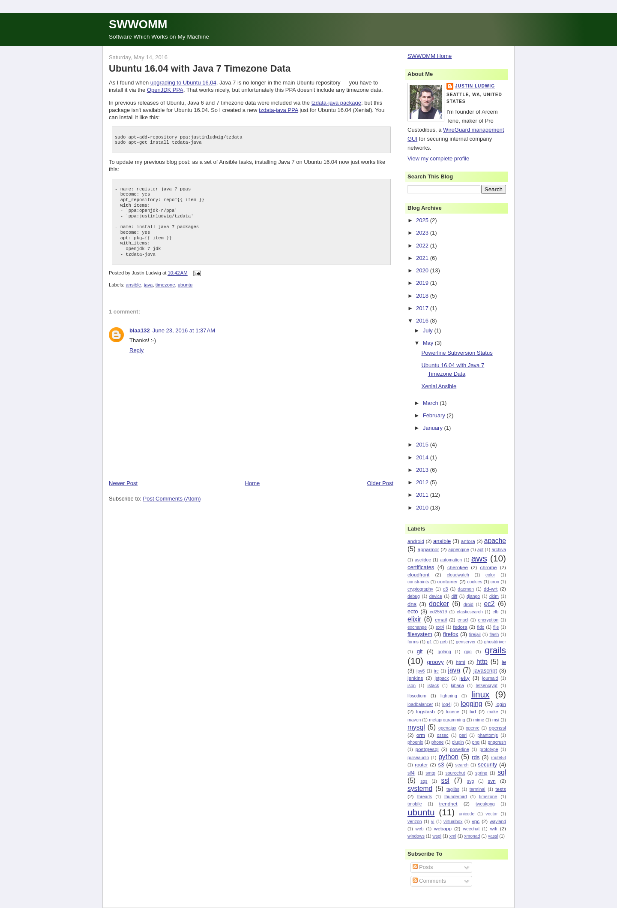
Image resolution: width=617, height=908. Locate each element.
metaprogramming (447, 720)
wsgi (436, 836)
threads (424, 796)
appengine (458, 549)
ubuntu (185, 284)
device (435, 596)
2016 (423, 320)
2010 (423, 507)
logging (471, 703)
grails (495, 650)
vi (432, 821)
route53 (498, 757)
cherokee (457, 567)
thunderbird (455, 796)
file (496, 627)
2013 (423, 470)
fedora (460, 627)
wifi (493, 828)
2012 (423, 482)
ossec (442, 735)
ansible (133, 284)
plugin (458, 742)
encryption (488, 620)
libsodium (416, 696)
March (431, 403)
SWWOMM (138, 24)
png (475, 742)
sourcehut (455, 773)
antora (468, 541)
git (420, 651)
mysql (416, 727)
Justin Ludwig (475, 86)
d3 (445, 589)
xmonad (472, 836)
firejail (475, 634)
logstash (425, 711)
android (415, 541)
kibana (457, 685)
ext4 (440, 627)
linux (480, 694)
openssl (497, 727)
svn (491, 781)
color (490, 575)
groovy (435, 662)
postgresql (427, 749)
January (433, 428)
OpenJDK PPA (165, 90)
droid (468, 604)
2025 (423, 220)
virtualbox (452, 821)
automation (451, 560)
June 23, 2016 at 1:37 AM (184, 330)
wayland (498, 821)
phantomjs (487, 735)
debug (413, 596)
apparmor (428, 549)
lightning (448, 696)
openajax (447, 728)
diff (454, 596)
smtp (430, 773)
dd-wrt (490, 588)
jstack (433, 685)
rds (475, 757)
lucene (452, 711)
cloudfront (418, 574)
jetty (464, 678)
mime (478, 720)
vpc (475, 821)
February (435, 415)
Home (252, 483)
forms (413, 642)
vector (491, 813)
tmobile (414, 804)
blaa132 (139, 330)
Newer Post (123, 483)
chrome (488, 567)
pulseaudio (418, 757)
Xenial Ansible (438, 386)
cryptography (420, 589)
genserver (466, 642)
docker (439, 603)
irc (436, 671)
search (461, 765)
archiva (499, 549)
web (420, 829)
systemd (419, 788)
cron (495, 581)
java (148, 284)
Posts (423, 867)
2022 (423, 245)
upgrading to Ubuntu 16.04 (183, 82)
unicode (466, 813)
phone (437, 742)
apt (480, 549)
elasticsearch (470, 611)
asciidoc (423, 560)
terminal (477, 789)
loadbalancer (420, 704)
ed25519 (438, 611)
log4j (447, 704)
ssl (445, 780)
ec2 (489, 603)
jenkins (415, 678)
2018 (423, 296)
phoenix (415, 742)
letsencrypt (486, 685)
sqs (423, 781)
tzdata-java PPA (278, 110)
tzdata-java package (336, 103)
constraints (418, 581)
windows (416, 836)
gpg (467, 651)
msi (495, 720)
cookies (474, 581)
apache (495, 540)
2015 (423, 444)
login (500, 704)
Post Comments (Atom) (172, 498)
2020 (423, 270)
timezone (165, 284)
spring (481, 773)
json (411, 685)
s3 (441, 764)
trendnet (448, 803)
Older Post (380, 483)
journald (490, 678)
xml (452, 836)
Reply (136, 350)
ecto (412, 611)
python (448, 756)
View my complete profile (438, 158)
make (492, 711)
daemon (466, 589)
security (487, 764)
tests (500, 789)
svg (470, 781)
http (482, 661)
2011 (423, 495)
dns (411, 604)
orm (420, 735)
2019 (423, 283)
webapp (443, 828)
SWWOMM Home (429, 56)
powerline (459, 749)
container (447, 581)
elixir (414, 619)
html (460, 662)
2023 (423, 232)
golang (444, 651)
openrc (472, 728)
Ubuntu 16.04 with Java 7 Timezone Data (200, 68)
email (441, 619)
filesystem (419, 634)
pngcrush (497, 742)
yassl (493, 836)
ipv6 (420, 671)
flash (494, 634)
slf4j (411, 773)
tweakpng (485, 804)
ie (504, 662)
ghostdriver (495, 642)
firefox (450, 634)
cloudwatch (458, 575)
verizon (414, 821)
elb (495, 611)
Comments (429, 881)
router (421, 764)
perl (463, 735)
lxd (473, 711)
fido (480, 627)
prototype (488, 749)
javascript (485, 670)
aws (479, 558)
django (473, 596)
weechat (471, 829)
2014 (423, 457)
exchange (417, 627)
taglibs (452, 789)
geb (443, 642)
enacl (463, 620)
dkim (494, 596)
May (429, 343)
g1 (429, 642)
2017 (423, 308)
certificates (420, 567)
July (428, 330)
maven (414, 720)
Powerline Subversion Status (456, 353)
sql (501, 772)
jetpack (441, 678)
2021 (423, 258)
